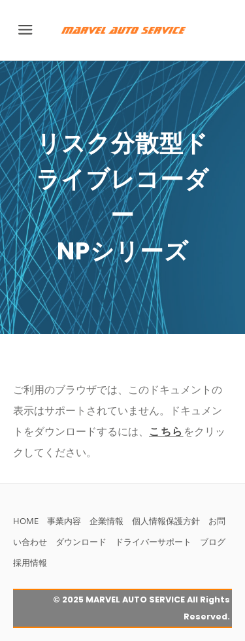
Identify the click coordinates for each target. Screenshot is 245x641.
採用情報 (30, 562)
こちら (166, 431)
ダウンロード (81, 542)
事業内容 (64, 521)
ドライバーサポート (153, 542)
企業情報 (106, 521)
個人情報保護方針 (166, 521)
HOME (26, 521)
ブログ (212, 542)
